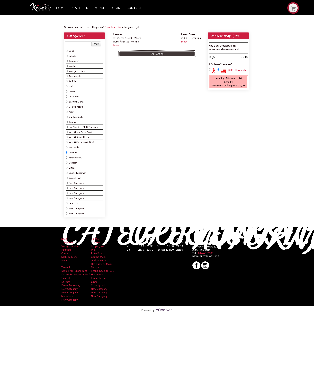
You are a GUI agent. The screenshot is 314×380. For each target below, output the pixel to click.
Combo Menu (74, 106)
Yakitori (71, 66)
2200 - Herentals (237, 70)
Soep (70, 50)
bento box (73, 203)
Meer (116, 45)
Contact (134, 7)
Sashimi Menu (74, 101)
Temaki (71, 121)
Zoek (96, 44)
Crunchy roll (73, 177)
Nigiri (70, 111)
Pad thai (72, 81)
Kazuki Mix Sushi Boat (79, 132)
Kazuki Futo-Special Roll (80, 142)
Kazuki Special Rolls (77, 137)
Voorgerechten (75, 71)
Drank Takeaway (76, 172)
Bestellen (80, 7)
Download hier (113, 27)
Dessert (71, 162)
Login (115, 7)
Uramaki (71, 152)
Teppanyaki (73, 76)
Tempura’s (73, 60)
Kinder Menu (74, 157)
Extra (70, 167)
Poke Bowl (72, 96)
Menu (99, 7)
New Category (75, 183)
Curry (70, 91)
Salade (71, 55)
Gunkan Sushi (74, 116)
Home (60, 7)
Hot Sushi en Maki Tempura (82, 127)
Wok (70, 86)
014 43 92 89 (205, 253)
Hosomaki (72, 147)
